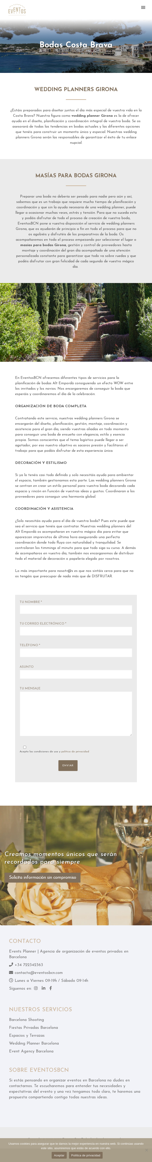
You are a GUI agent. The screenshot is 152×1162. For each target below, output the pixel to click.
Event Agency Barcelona (31, 1051)
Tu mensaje (76, 712)
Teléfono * (76, 650)
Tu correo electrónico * (76, 629)
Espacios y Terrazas (27, 1036)
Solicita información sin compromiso (42, 877)
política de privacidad (75, 751)
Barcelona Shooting (26, 1020)
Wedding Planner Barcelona (34, 1043)
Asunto (76, 672)
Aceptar (59, 1155)
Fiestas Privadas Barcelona (33, 1028)
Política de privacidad (85, 1155)
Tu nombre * (76, 607)
